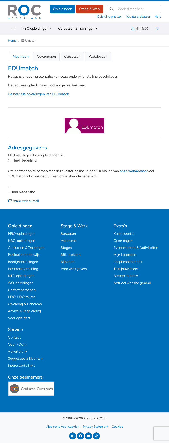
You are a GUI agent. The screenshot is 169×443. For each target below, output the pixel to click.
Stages (66, 248)
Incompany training (23, 269)
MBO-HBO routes (21, 297)
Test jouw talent (126, 269)
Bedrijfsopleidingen (23, 262)
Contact (14, 337)
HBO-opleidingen (21, 241)
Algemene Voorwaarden (62, 426)
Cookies (117, 426)
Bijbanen (67, 262)
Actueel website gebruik (133, 283)
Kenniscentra (124, 234)
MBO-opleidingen (21, 234)
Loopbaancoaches (128, 262)
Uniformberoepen (22, 290)
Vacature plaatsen (138, 16)
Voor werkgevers (74, 269)
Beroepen (68, 234)
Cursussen (72, 56)
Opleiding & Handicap (25, 304)
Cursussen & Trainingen (76, 28)
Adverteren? (17, 351)
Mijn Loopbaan (125, 255)
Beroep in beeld (126, 276)
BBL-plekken (71, 255)
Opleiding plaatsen (110, 16)
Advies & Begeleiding (24, 311)
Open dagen (123, 241)
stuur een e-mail (23, 201)
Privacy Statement (95, 426)
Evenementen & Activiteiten (136, 248)
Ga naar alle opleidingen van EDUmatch (38, 94)
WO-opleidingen (21, 283)
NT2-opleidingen (21, 276)
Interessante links (21, 365)
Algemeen (21, 56)
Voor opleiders (19, 318)
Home (12, 40)
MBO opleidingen (35, 28)
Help (157, 16)
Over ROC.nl (17, 344)
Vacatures (68, 241)
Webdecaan (98, 56)
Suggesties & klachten (25, 358)
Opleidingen (62, 9)
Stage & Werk (89, 9)
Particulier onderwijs (23, 255)
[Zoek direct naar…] (134, 9)
